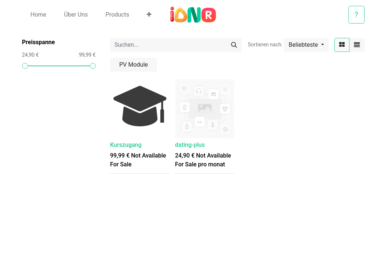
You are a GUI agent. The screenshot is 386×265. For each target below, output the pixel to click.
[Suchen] (234, 45)
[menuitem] (38, 14)
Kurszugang (126, 144)
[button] (149, 14)
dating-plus (190, 144)
